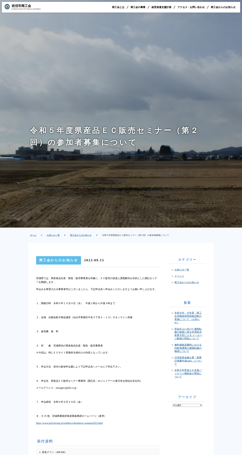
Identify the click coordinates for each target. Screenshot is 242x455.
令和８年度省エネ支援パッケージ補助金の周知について (188, 373)
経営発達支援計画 (161, 7)
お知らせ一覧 (53, 235)
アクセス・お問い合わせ (190, 7)
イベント (179, 276)
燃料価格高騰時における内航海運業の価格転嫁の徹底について (188, 348)
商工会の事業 (137, 7)
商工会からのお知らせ (222, 7)
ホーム (33, 235)
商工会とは (117, 7)
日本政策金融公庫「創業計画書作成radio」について (188, 360)
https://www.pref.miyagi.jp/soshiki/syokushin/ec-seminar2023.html (69, 423)
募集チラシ (48, 452)
